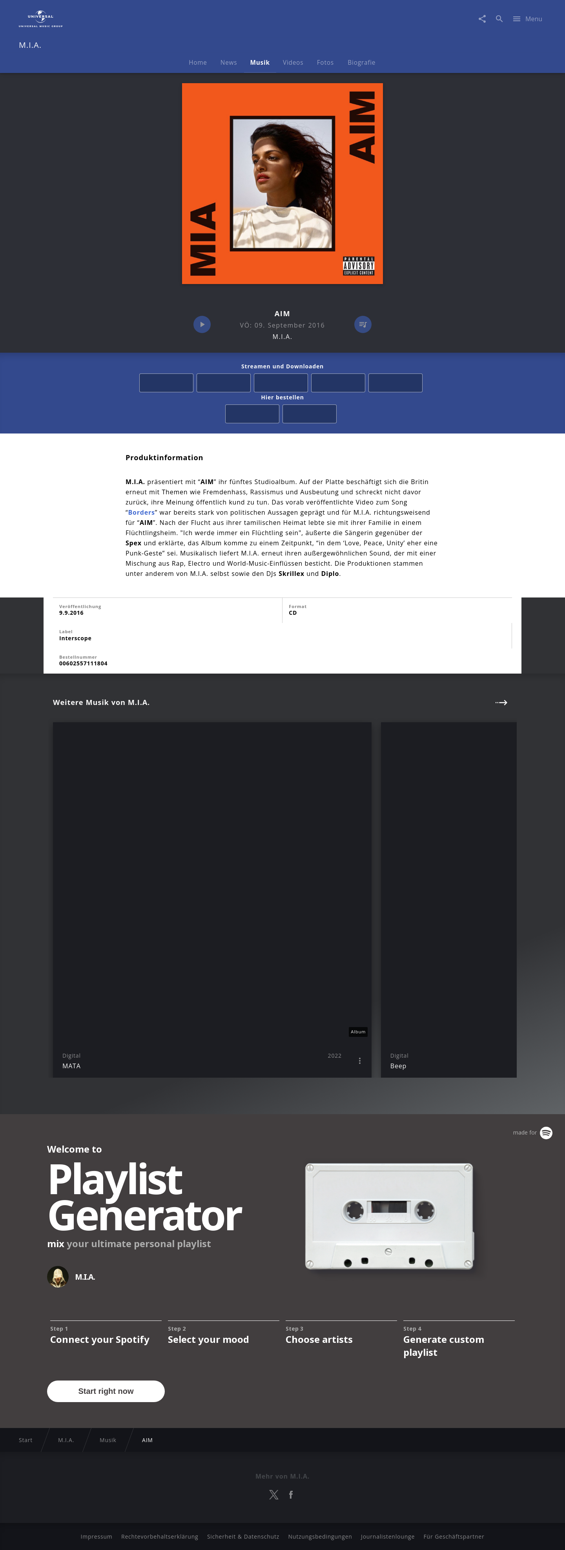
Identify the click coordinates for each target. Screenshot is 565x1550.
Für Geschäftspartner (453, 1536)
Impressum (96, 1536)
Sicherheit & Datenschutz (243, 1536)
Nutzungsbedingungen (320, 1536)
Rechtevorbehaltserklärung (160, 1536)
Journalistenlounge (388, 1536)
